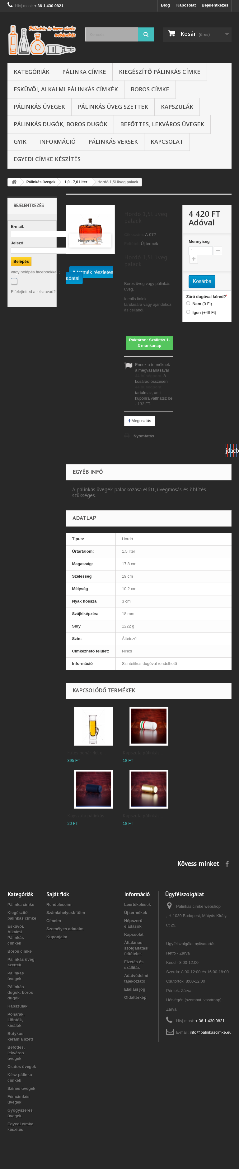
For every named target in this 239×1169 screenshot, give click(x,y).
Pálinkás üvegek (39, 106)
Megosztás (139, 420)
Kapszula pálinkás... (143, 753)
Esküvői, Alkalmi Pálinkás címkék (66, 89)
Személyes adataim (64, 928)
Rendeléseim (58, 904)
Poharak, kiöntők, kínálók (16, 1020)
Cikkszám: (134, 234)
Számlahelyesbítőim (65, 912)
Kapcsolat (186, 5)
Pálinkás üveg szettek (113, 106)
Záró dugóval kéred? (206, 296)
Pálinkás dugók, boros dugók (60, 124)
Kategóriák (31, 71)
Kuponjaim (56, 937)
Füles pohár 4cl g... (87, 753)
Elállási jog (134, 989)
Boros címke (150, 89)
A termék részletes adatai (90, 275)
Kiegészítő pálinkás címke (159, 71)
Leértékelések (137, 904)
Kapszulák (177, 106)
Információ (57, 141)
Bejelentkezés (215, 5)
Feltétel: (132, 243)
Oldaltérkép (135, 997)
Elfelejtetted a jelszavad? (33, 291)
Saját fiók (57, 894)
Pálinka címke (84, 71)
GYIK (20, 141)
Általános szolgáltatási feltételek (136, 948)
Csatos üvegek (21, 1066)
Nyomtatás (144, 436)
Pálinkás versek (113, 141)
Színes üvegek (21, 1088)
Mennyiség (199, 241)
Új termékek (135, 912)
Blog (165, 5)
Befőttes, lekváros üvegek (162, 124)
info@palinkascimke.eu (211, 1032)
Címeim (53, 920)
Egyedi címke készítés (47, 159)
